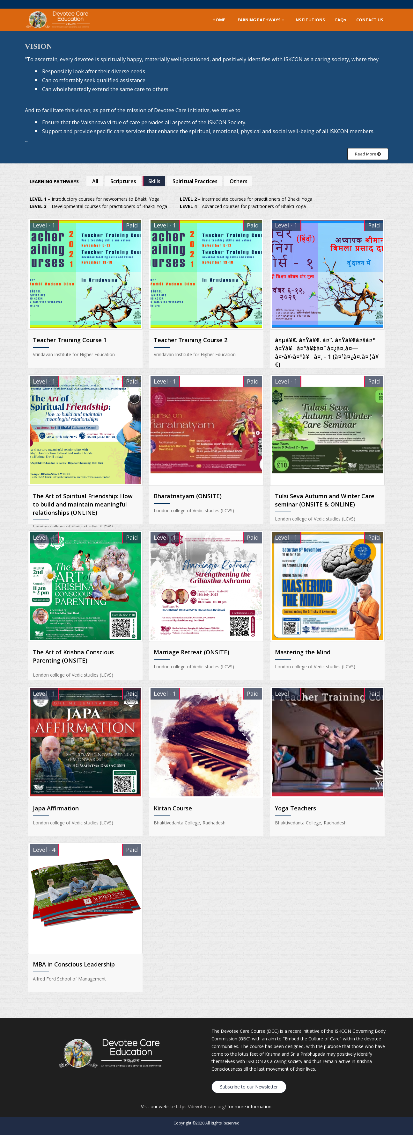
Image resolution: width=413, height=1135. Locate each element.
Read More (368, 154)
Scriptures (123, 181)
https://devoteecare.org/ (201, 1104)
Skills (154, 181)
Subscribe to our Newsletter (249, 1084)
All (95, 181)
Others (238, 181)
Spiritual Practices (195, 181)
